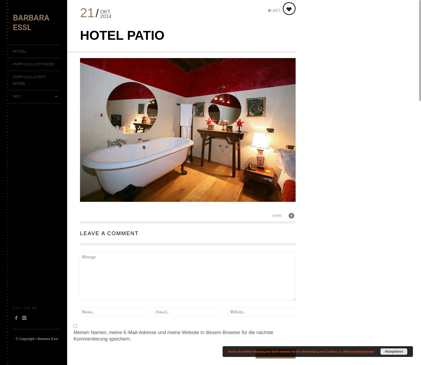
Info (17, 96)
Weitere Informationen (358, 351)
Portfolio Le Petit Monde (29, 80)
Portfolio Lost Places (33, 64)
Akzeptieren (394, 351)
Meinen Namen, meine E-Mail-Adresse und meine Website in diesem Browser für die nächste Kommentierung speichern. (173, 336)
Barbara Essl (31, 22)
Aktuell (20, 51)
